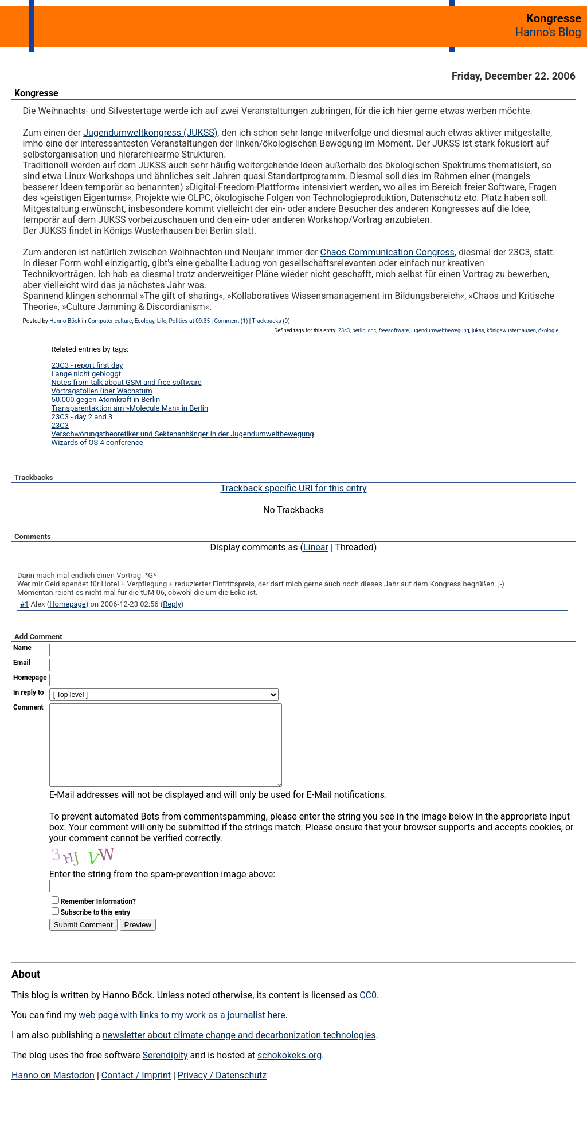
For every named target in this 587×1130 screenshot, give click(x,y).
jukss (478, 330)
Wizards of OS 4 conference (97, 442)
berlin (358, 330)
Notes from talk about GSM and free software (127, 382)
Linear (315, 547)
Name (22, 648)
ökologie (548, 330)
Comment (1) (231, 321)
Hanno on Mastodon (53, 1092)
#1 (24, 604)
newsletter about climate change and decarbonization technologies (239, 1052)
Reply (172, 604)
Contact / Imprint (136, 1092)
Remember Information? (98, 919)
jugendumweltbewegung (440, 330)
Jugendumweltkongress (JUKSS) (150, 132)
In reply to (28, 692)
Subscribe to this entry (96, 930)
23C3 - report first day (87, 365)
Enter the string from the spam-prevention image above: (162, 891)
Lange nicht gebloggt (86, 373)
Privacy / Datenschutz (222, 1092)
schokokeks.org (289, 1072)
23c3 (344, 330)
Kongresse (36, 93)
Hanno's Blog (548, 32)
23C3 (60, 425)
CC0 (368, 1012)
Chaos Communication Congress (387, 252)
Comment (28, 707)
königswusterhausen (511, 330)
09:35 (202, 321)
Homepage (67, 604)
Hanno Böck (64, 321)
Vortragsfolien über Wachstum (102, 391)
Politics (178, 321)
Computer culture (110, 321)
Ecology (145, 321)
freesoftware (393, 330)
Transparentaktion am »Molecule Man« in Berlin (130, 408)
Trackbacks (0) (271, 321)
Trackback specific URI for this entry (293, 488)
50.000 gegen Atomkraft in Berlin (106, 399)
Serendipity (164, 1072)
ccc (372, 330)
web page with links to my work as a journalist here (182, 1032)
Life (161, 321)
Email (21, 663)
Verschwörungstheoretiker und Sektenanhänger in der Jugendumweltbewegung (183, 434)
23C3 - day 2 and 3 (82, 416)
